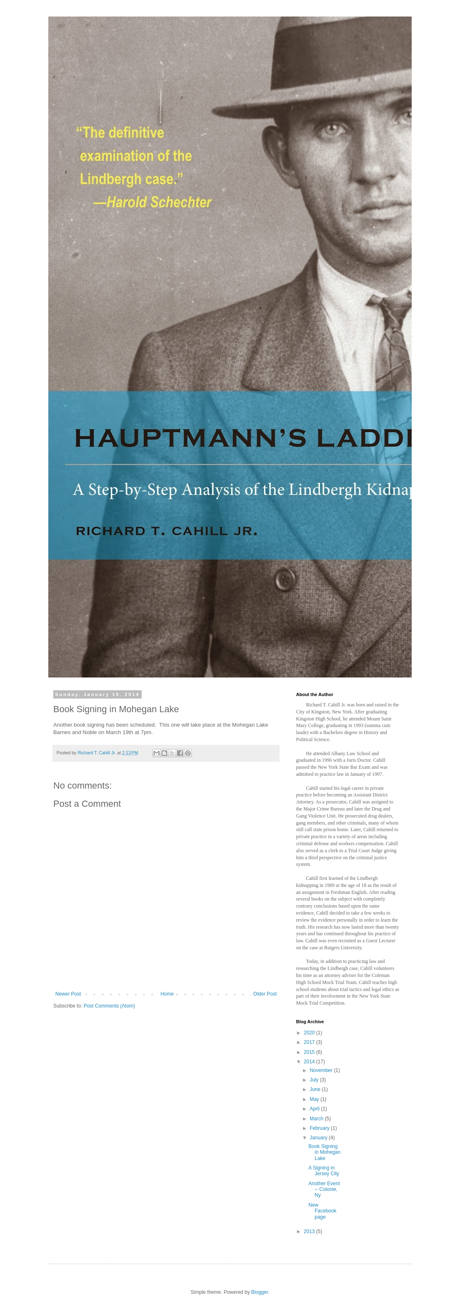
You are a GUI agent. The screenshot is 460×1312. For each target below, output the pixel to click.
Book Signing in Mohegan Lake (324, 1152)
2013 (310, 1231)
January (319, 1138)
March (317, 1119)
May (315, 1099)
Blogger (259, 1292)
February (320, 1128)
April (315, 1109)
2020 (310, 1033)
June (316, 1089)
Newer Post (68, 994)
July (315, 1080)
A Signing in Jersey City (323, 1171)
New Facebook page (322, 1211)
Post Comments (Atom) (109, 1006)
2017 (310, 1042)
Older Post (265, 994)
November (322, 1070)
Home (167, 994)
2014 (310, 1062)
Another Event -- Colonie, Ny (324, 1189)
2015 (310, 1052)
